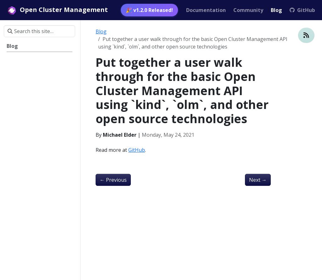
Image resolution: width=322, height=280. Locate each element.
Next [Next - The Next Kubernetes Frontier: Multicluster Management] (258, 179)
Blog (101, 31)
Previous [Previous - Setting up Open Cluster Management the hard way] (113, 179)
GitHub (136, 149)
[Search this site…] (39, 31)
